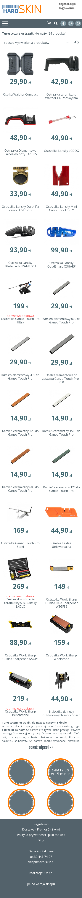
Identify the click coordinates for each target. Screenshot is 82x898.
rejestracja (67, 4)
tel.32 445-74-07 (41, 857)
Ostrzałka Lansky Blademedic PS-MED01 (20, 264)
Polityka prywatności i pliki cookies (41, 835)
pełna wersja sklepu (41, 884)
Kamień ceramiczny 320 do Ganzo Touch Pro (20, 433)
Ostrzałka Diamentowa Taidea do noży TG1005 (20, 152)
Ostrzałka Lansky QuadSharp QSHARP (61, 264)
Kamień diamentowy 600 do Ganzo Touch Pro (61, 320)
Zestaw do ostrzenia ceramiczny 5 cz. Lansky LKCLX (20, 603)
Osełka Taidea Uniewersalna (61, 545)
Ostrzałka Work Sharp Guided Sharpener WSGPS (20, 657)
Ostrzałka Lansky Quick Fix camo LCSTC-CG (20, 208)
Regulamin (41, 824)
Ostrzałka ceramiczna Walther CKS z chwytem (61, 96)
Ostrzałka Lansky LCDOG (61, 151)
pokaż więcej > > (41, 747)
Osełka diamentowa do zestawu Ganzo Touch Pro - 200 (61, 378)
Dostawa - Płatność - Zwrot (41, 829)
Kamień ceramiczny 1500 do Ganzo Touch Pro (61, 433)
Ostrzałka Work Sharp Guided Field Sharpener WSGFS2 (61, 603)
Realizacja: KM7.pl (41, 873)
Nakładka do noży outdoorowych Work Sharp (61, 713)
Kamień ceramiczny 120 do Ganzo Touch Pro (61, 489)
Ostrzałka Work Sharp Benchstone (20, 713)
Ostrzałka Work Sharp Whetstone (61, 657)
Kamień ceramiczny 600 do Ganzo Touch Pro (20, 489)
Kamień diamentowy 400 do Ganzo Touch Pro (20, 376)
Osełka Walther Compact (20, 94)
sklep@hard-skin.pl (41, 862)
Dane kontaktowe (41, 851)
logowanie (67, 8)
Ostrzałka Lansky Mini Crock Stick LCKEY (61, 208)
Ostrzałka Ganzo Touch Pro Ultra (20, 320)
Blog (41, 840)
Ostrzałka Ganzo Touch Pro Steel (20, 545)
